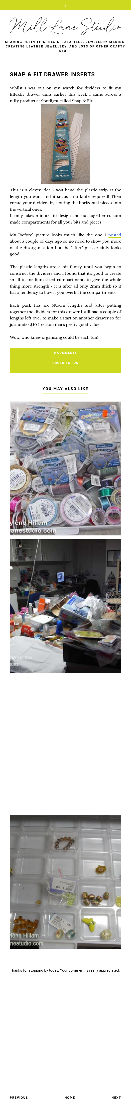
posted (114, 235)
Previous (19, 1097)
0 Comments (65, 353)
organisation (65, 363)
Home (70, 1097)
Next (116, 1097)
